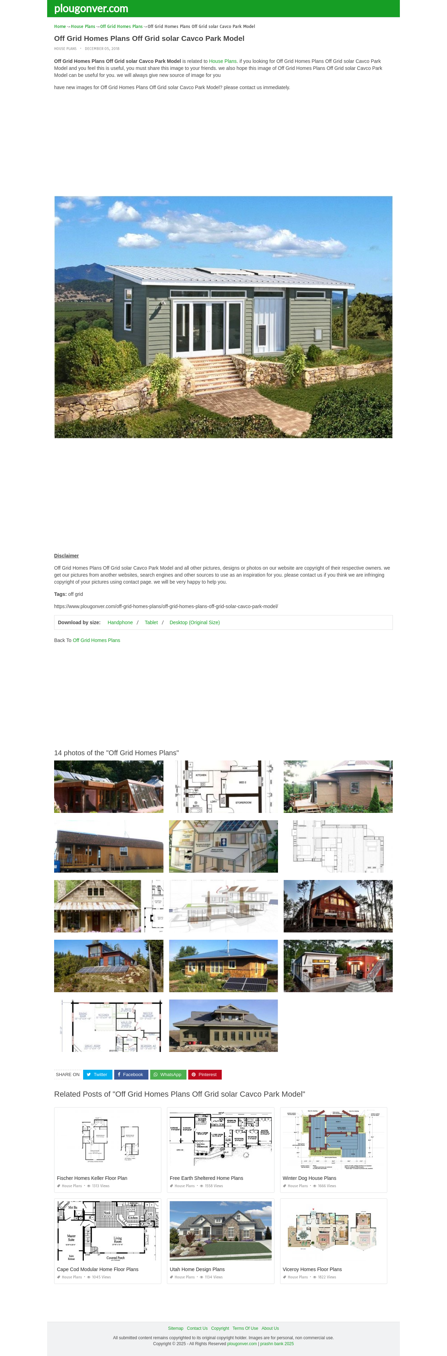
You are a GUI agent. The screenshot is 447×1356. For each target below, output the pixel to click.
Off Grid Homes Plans (96, 640)
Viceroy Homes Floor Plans (312, 1269)
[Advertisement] (223, 145)
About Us (270, 1328)
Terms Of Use (245, 1328)
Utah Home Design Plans (197, 1269)
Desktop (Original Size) (195, 622)
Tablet (151, 622)
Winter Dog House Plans (309, 1178)
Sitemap (175, 1328)
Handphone (120, 622)
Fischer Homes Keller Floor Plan (92, 1178)
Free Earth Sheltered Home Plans (206, 1178)
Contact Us (197, 1328)
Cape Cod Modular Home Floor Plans (97, 1269)
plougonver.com (91, 8)
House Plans (65, 48)
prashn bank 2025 (277, 1343)
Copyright (220, 1328)
